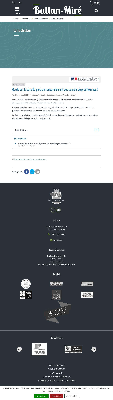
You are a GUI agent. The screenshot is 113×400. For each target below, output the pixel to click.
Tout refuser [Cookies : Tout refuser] (56, 396)
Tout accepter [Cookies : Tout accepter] (41, 396)
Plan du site (56, 373)
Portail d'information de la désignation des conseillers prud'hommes (44, 144)
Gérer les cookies (56, 365)
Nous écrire (56, 240)
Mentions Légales (56, 369)
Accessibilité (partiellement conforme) (56, 381)
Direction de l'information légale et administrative (30, 159)
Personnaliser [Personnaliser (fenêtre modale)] (72, 396)
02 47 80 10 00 (56, 235)
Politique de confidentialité (56, 377)
